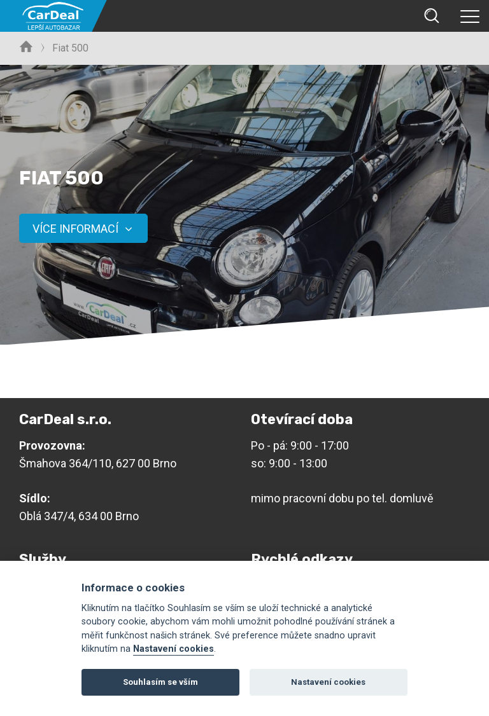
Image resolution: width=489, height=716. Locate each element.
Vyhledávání (432, 16)
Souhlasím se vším (160, 682)
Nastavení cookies (173, 649)
